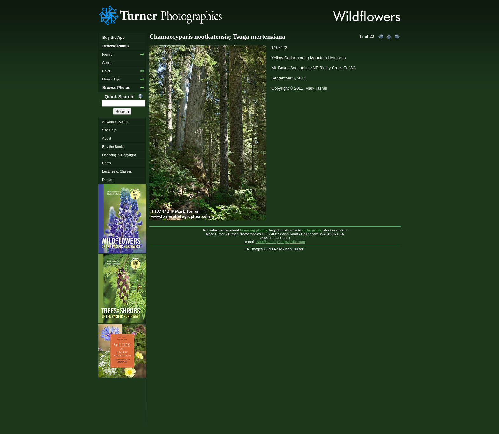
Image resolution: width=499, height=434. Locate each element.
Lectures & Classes (117, 171)
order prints (312, 230)
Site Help (109, 130)
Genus (107, 63)
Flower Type (111, 79)
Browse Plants (115, 46)
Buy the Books (113, 146)
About (106, 138)
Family (107, 54)
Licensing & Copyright (119, 155)
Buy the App (113, 37)
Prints (106, 163)
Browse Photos (116, 88)
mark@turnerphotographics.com (280, 242)
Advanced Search (116, 122)
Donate (107, 180)
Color (106, 71)
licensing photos (254, 230)
